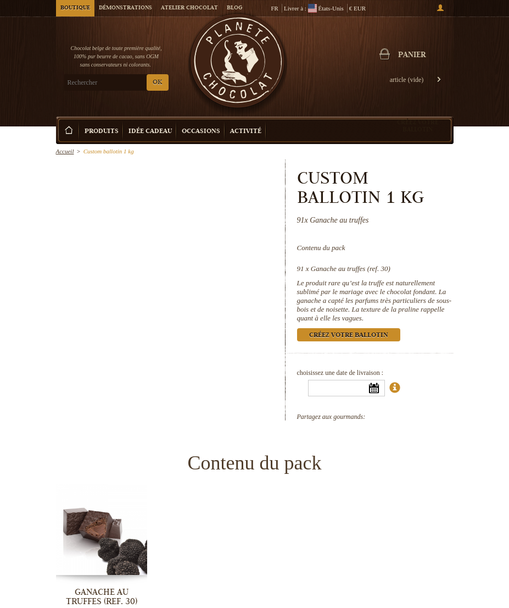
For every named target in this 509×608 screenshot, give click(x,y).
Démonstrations (125, 8)
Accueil (65, 151)
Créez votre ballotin (418, 126)
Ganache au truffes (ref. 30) (350, 268)
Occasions (201, 131)
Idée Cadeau (150, 131)
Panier (412, 55)
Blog (234, 8)
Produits (102, 131)
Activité (245, 131)
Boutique (75, 8)
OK (157, 83)
